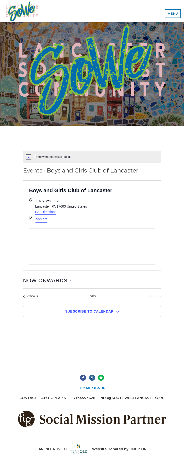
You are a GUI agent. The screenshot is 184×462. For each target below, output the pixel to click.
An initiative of (63, 449)
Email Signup (92, 388)
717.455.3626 (84, 398)
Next (101, 378)
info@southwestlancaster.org (132, 398)
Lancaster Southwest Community (22, 11)
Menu (173, 13)
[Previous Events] (30, 296)
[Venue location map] (92, 246)
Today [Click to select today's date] (92, 296)
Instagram (92, 378)
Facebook (83, 378)
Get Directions (46, 212)
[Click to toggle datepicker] (47, 280)
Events (32, 170)
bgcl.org (41, 219)
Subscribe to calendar (89, 311)
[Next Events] (155, 296)
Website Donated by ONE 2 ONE (120, 449)
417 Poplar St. (55, 398)
